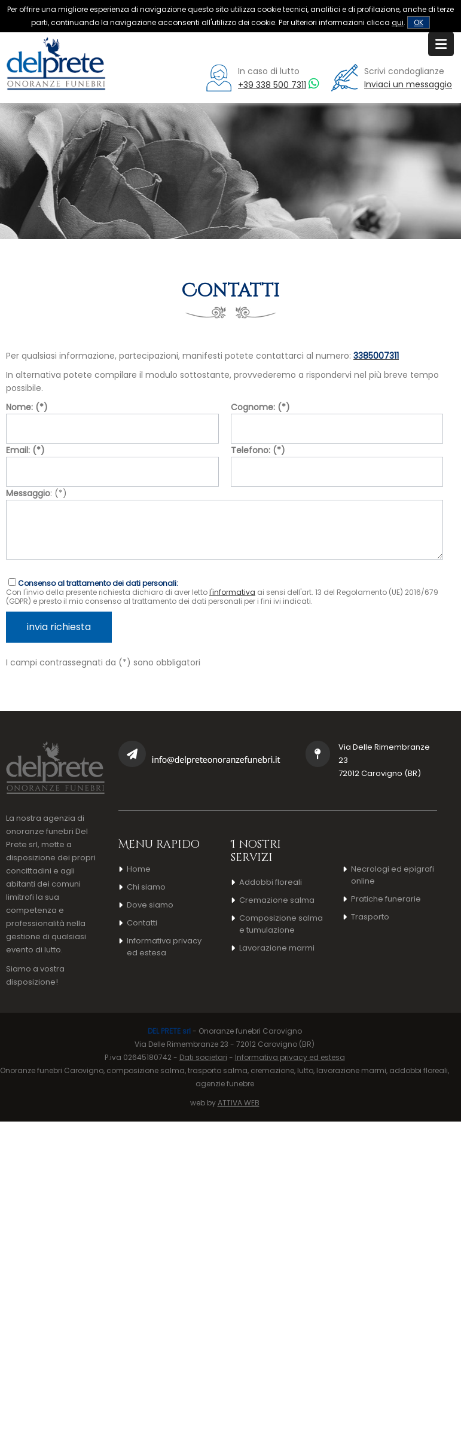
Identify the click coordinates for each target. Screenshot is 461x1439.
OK (418, 22)
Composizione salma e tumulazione (281, 924)
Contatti (142, 922)
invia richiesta (59, 627)
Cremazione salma (277, 900)
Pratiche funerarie (386, 899)
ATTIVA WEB (238, 1103)
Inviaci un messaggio (408, 84)
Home (139, 869)
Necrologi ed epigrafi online (392, 875)
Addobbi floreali (270, 882)
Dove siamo (150, 905)
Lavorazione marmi (277, 948)
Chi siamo (146, 887)
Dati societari (203, 1057)
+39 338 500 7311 (272, 85)
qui (398, 22)
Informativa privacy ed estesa (164, 946)
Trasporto (370, 916)
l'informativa (232, 592)
